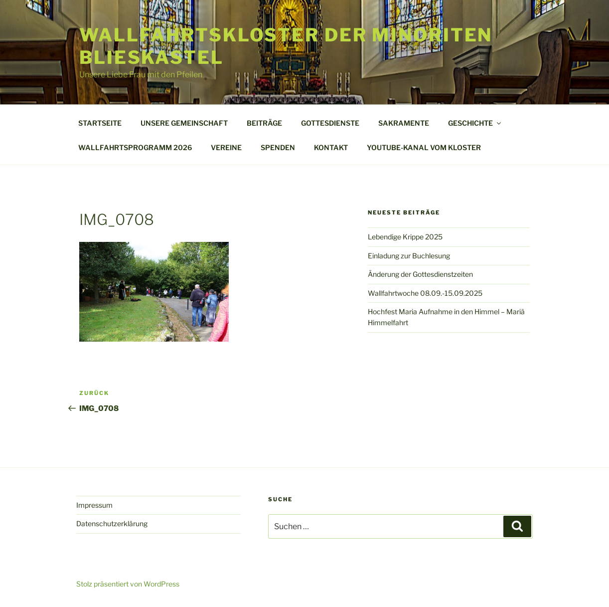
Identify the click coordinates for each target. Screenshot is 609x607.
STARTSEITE (100, 123)
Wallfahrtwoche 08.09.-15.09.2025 (425, 293)
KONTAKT (331, 147)
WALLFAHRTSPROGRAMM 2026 (135, 147)
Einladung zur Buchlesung (409, 255)
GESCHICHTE (475, 123)
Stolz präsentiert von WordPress (127, 584)
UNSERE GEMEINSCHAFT (184, 123)
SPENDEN (278, 147)
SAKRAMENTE (403, 123)
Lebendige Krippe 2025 (405, 236)
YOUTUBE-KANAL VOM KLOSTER (424, 147)
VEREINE (226, 147)
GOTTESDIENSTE (330, 123)
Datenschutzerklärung (112, 523)
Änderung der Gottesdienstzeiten (420, 274)
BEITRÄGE (264, 123)
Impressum (94, 505)
